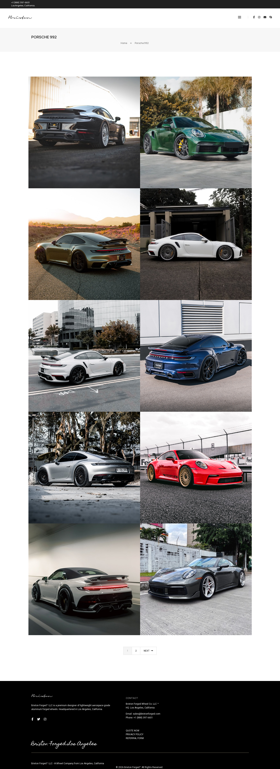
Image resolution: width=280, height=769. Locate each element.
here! (50, 766)
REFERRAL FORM (152, 733)
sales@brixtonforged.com (164, 709)
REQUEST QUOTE (259, 3)
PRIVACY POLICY (152, 730)
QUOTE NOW (150, 726)
